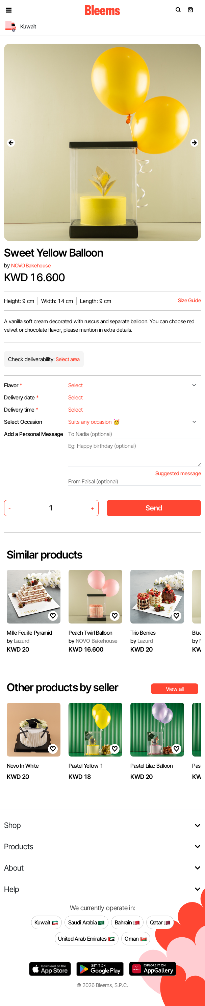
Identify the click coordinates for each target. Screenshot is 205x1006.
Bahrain (127, 922)
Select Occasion (23, 421)
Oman (136, 938)
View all (175, 688)
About (14, 867)
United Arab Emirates (86, 938)
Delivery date (21, 397)
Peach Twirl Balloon (90, 632)
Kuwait (46, 922)
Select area (67, 359)
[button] (8, 10)
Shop (12, 825)
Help (11, 889)
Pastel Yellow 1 (86, 765)
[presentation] (11, 142)
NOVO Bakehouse (31, 265)
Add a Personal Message (33, 434)
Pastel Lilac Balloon (151, 765)
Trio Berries (143, 632)
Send (154, 508)
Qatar (160, 922)
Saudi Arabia (86, 922)
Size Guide (189, 300)
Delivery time (21, 409)
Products (18, 846)
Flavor (13, 385)
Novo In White (23, 765)
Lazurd (18, 640)
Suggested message (178, 473)
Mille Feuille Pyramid (29, 632)
